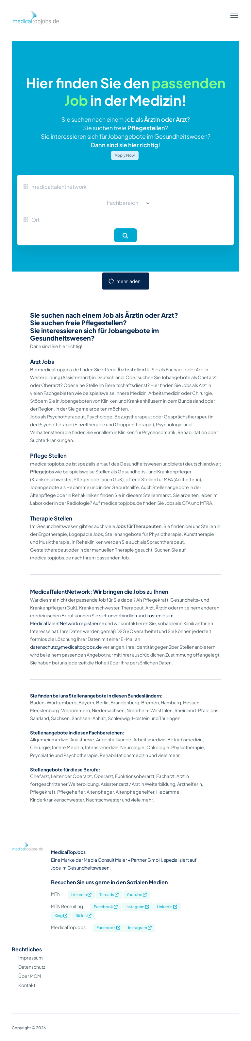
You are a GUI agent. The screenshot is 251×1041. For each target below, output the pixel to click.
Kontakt (26, 985)
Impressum (30, 958)
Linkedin (81, 894)
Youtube (136, 894)
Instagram (137, 906)
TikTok (83, 915)
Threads (109, 894)
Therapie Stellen (51, 518)
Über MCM (29, 976)
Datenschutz (31, 967)
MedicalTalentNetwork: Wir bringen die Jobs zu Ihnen (99, 591)
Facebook (106, 906)
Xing (61, 915)
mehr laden (128, 281)
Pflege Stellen (48, 455)
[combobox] (125, 203)
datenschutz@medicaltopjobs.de (66, 647)
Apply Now (125, 155)
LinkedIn (167, 906)
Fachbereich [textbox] (122, 202)
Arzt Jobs (42, 361)
